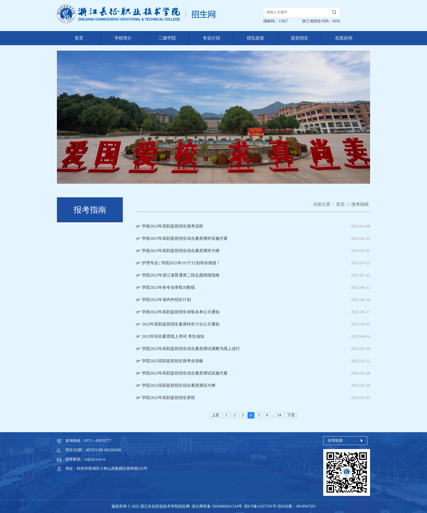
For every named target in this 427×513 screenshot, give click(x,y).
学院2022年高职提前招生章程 (168, 397)
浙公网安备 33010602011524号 (217, 506)
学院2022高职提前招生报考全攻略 (172, 361)
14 (279, 415)
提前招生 (299, 38)
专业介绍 (211, 38)
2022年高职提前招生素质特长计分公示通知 (180, 324)
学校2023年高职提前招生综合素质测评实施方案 (185, 238)
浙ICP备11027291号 (260, 506)
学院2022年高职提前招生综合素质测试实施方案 (185, 373)
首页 (79, 38)
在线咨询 (343, 38)
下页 (291, 415)
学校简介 (123, 38)
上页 (215, 415)
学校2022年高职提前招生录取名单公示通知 (180, 312)
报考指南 (360, 204)
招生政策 (255, 38)
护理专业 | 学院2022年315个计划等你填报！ (181, 263)
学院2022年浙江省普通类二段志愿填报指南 (180, 275)
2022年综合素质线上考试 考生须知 (173, 336)
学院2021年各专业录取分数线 (168, 287)
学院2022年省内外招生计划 (166, 299)
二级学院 (167, 38)
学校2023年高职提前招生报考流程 (172, 226)
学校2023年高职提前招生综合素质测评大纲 (180, 250)
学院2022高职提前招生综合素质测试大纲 (178, 385)
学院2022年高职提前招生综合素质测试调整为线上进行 (191, 348)
